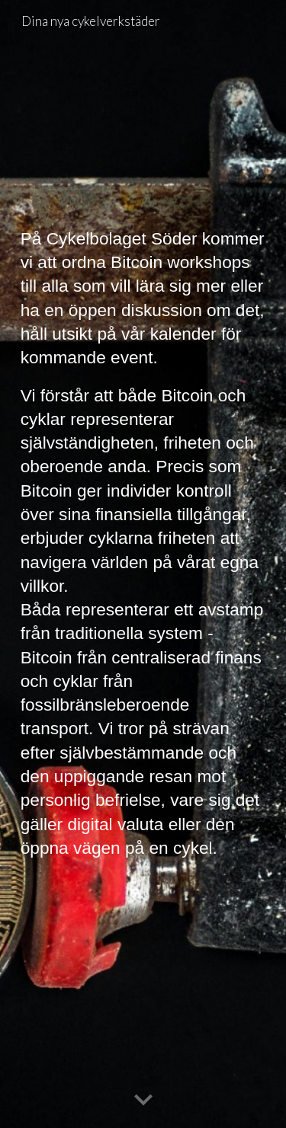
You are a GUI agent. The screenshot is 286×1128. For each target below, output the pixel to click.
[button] (143, 1100)
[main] (143, 564)
